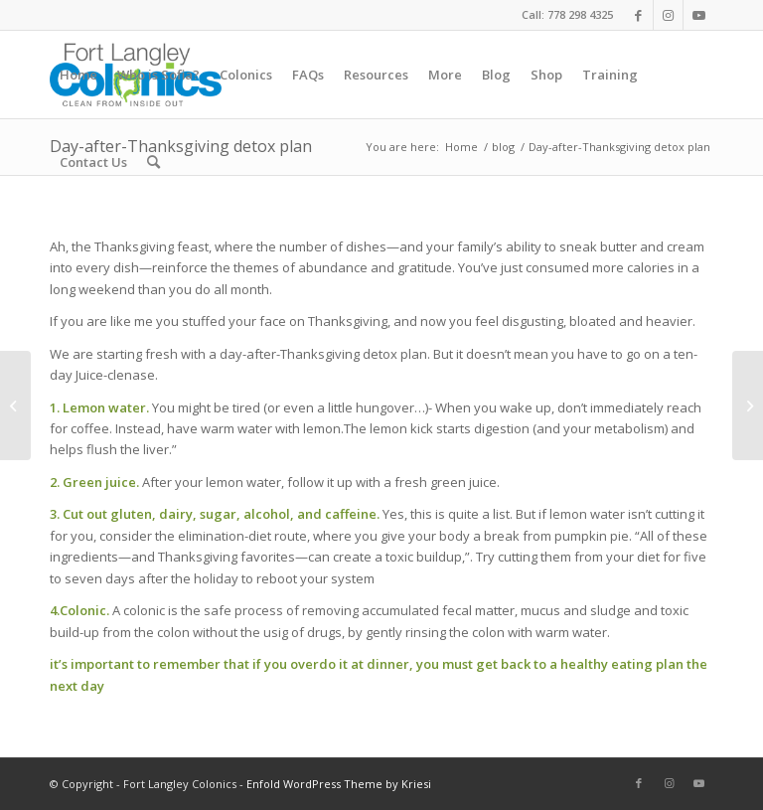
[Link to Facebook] (638, 15)
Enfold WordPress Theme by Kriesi (338, 783)
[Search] (153, 162)
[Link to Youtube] (698, 15)
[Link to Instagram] (668, 15)
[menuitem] (78, 74)
